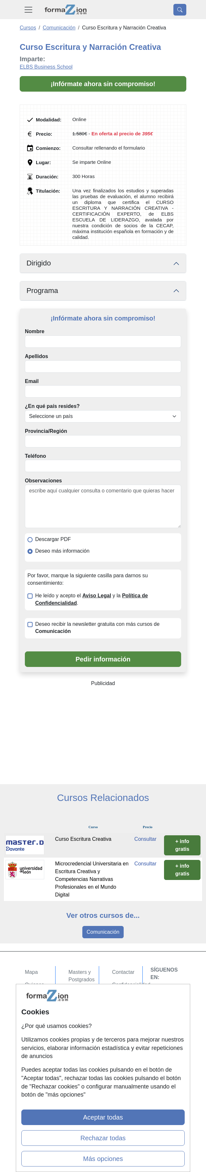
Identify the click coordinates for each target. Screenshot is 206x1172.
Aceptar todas (103, 1117)
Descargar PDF (53, 539)
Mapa (31, 972)
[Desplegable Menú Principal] (28, 10)
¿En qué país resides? (52, 406)
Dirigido (38, 263)
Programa (42, 291)
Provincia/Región (46, 431)
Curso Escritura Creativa (83, 839)
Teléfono (35, 456)
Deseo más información (62, 551)
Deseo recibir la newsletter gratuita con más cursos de (97, 627)
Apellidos (36, 356)
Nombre (34, 331)
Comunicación (103, 932)
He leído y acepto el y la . (91, 599)
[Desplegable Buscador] (179, 10)
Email (32, 381)
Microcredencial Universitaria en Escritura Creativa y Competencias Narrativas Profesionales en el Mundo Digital (92, 879)
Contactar (123, 972)
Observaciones (43, 480)
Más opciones (103, 1158)
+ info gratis (182, 845)
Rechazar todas (103, 1138)
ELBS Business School (46, 67)
